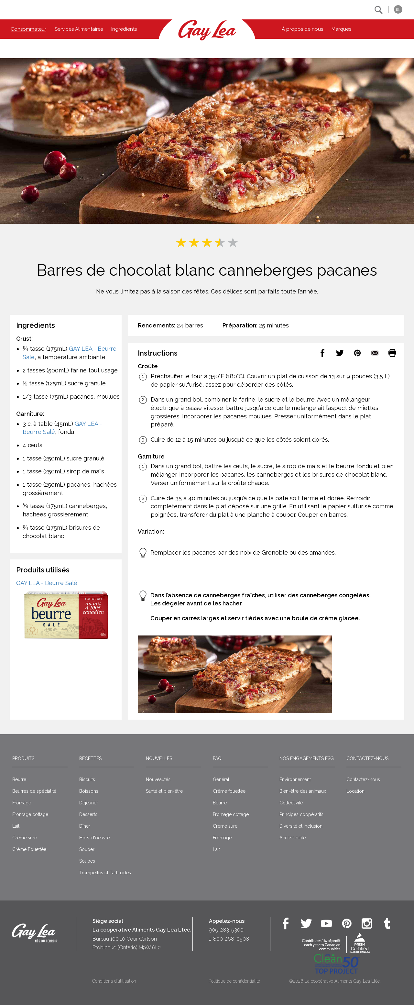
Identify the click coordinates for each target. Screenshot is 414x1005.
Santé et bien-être (164, 791)
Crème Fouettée (29, 849)
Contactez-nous (367, 758)
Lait (15, 826)
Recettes (90, 758)
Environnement (295, 779)
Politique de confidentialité (234, 981)
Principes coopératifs (301, 814)
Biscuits (87, 779)
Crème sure (24, 837)
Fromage (21, 802)
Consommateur (28, 29)
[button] (378, 10)
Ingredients (124, 29)
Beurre (19, 779)
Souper (86, 849)
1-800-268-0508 (229, 939)
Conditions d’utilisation (114, 981)
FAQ (217, 758)
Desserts (88, 814)
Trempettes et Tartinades (105, 872)
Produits (23, 758)
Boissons (88, 791)
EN (398, 9)
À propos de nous (302, 29)
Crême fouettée (229, 791)
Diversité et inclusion (300, 826)
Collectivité (291, 802)
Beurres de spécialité (34, 791)
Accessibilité (292, 837)
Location (355, 791)
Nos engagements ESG (306, 758)
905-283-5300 (226, 930)
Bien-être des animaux (302, 791)
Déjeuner (88, 802)
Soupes (87, 861)
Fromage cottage (30, 814)
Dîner (84, 826)
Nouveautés (158, 779)
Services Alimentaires (79, 29)
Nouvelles (159, 758)
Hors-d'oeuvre (94, 837)
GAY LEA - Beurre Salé (46, 583)
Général (221, 779)
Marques (341, 29)
